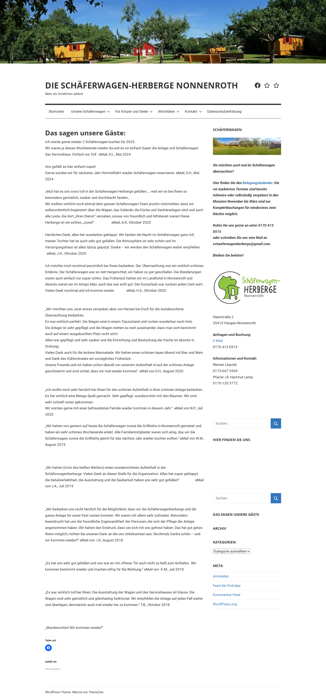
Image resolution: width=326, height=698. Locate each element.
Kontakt (193, 111)
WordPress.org (225, 604)
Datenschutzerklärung (224, 111)
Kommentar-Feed (226, 595)
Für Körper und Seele (134, 111)
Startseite (56, 111)
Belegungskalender (257, 183)
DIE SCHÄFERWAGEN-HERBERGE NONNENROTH (141, 85)
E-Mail (218, 341)
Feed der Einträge (227, 585)
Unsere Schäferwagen (90, 111)
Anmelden (221, 576)
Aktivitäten (168, 111)
